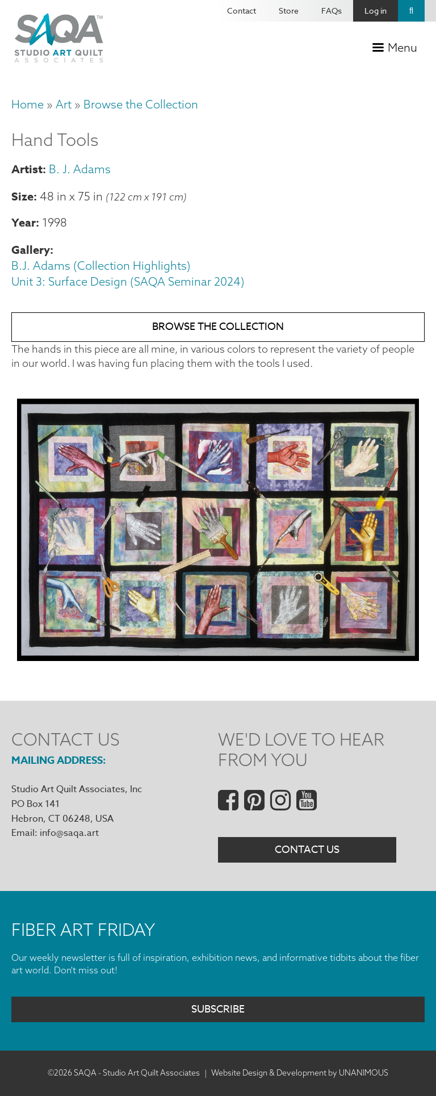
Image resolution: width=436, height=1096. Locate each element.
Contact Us (307, 849)
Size (22, 196)
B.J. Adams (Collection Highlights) (101, 265)
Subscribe (218, 1009)
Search (411, 11)
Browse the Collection (140, 104)
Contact (241, 10)
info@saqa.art (69, 833)
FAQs (331, 10)
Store (289, 10)
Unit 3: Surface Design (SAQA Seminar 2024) (128, 281)
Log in (375, 10)
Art (64, 104)
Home (27, 104)
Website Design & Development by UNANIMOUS (299, 1073)
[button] (218, 657)
